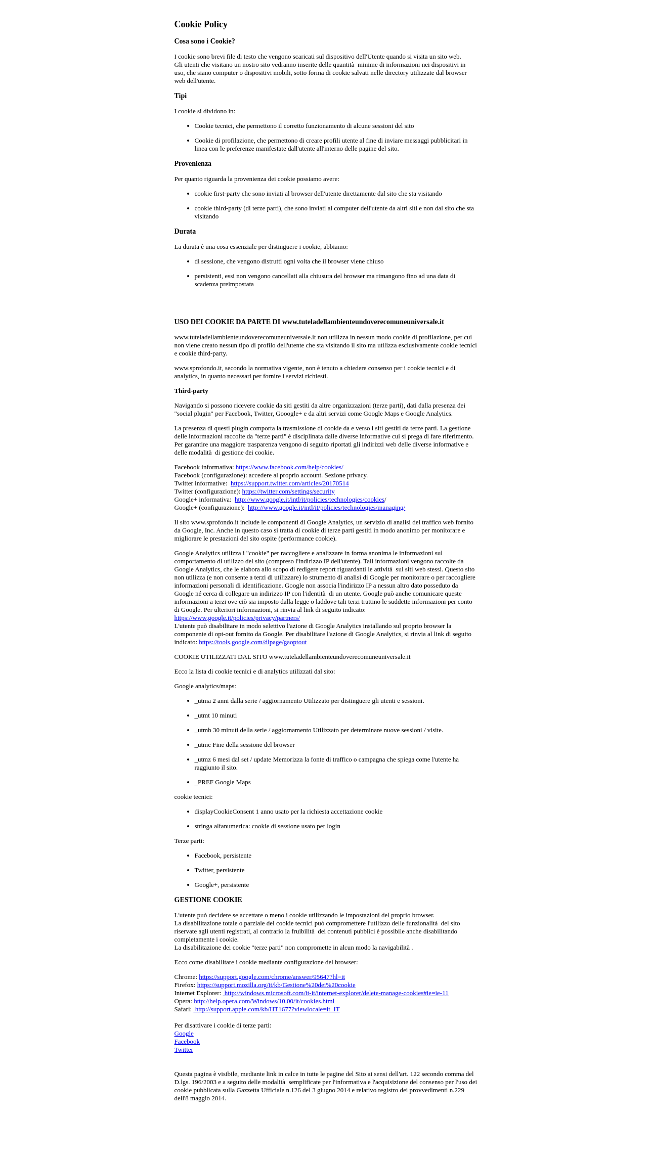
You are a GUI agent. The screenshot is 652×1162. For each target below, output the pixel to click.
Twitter (184, 1049)
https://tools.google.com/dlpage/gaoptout (253, 642)
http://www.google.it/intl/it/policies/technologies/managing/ (326, 507)
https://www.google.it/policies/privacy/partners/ (237, 617)
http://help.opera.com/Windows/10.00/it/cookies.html (264, 1001)
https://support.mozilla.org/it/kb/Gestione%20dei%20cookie (276, 985)
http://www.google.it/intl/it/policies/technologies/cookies (309, 499)
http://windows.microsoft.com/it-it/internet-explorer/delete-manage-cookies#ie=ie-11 (336, 993)
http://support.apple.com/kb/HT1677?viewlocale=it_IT (266, 1009)
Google (184, 1033)
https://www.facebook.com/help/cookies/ (289, 467)
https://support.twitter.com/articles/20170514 (290, 483)
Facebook (187, 1041)
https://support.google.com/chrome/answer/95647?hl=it (272, 976)
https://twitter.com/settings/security (288, 491)
